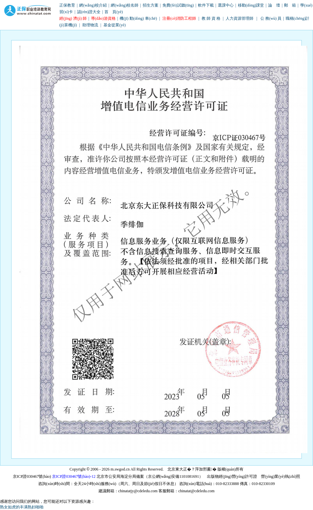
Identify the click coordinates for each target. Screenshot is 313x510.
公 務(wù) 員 (271, 18)
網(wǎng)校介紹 (93, 5)
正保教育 (67, 5)
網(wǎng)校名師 (124, 5)
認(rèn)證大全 (88, 12)
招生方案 (150, 5)
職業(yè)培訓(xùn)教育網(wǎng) (28, 11)
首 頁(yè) (113, 12)
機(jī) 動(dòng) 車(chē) (138, 18)
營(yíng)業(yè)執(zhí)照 (280, 476)
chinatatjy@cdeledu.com (137, 491)
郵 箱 (290, 5)
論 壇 (274, 5)
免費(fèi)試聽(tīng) (178, 5)
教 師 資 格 (211, 18)
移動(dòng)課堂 (251, 5)
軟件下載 (206, 5)
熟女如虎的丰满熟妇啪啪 (21, 507)
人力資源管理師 (239, 18)
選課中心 (226, 5)
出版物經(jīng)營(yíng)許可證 (232, 476)
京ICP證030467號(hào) (32, 476)
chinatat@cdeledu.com (196, 491)
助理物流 (90, 25)
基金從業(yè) (114, 25)
